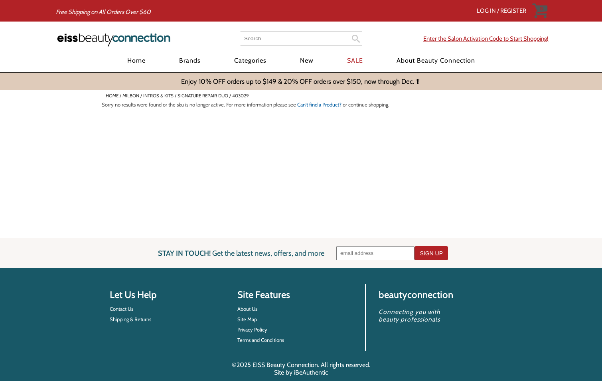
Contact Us (121, 309)
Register (513, 10)
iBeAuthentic (311, 372)
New (307, 60)
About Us (247, 309)
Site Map (247, 319)
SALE (355, 60)
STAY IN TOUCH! (241, 253)
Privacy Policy (252, 329)
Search (356, 39)
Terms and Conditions (260, 340)
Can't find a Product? (319, 104)
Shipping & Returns (130, 319)
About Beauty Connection (436, 60)
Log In (487, 10)
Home (136, 60)
